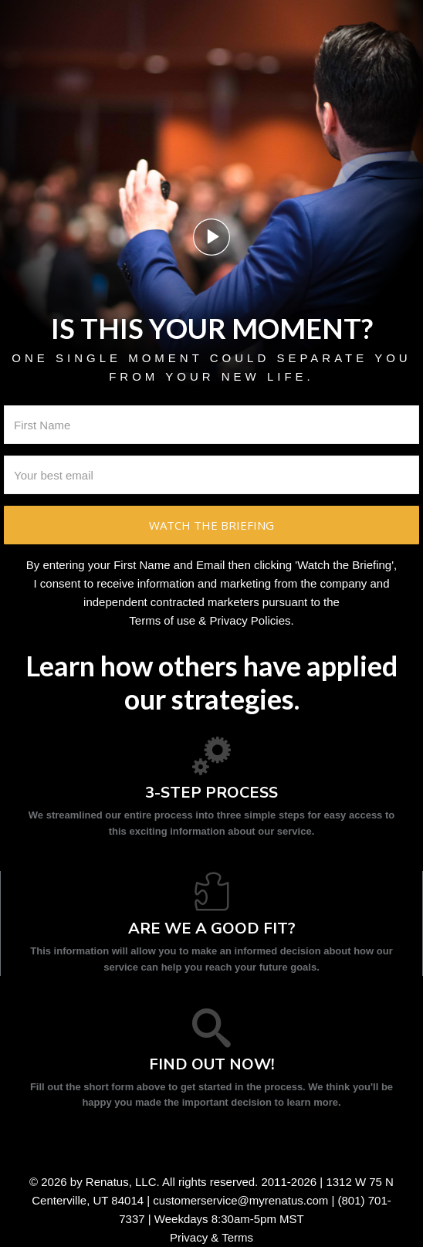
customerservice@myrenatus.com (240, 1200)
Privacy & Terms (211, 1237)
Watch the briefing (211, 525)
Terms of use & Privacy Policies (209, 620)
